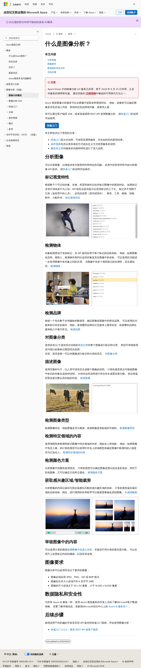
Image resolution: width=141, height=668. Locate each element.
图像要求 (51, 63)
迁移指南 (91, 93)
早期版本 (6, 665)
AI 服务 (59, 33)
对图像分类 (111, 353)
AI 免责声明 (127, 661)
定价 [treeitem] (11, 67)
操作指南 (56, 144)
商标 (79, 665)
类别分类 (83, 345)
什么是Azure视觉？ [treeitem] (18, 55)
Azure (48, 33)
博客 (17, 665)
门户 (120, 12)
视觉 (70, 33)
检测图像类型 (127, 428)
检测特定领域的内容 (74, 452)
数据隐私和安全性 (56, 68)
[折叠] (38, 31)
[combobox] (21, 38)
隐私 (75, 661)
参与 (27, 665)
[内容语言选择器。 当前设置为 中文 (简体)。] (10, 654)
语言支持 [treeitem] (13, 61)
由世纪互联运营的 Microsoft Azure (99, 661)
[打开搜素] (134, 4)
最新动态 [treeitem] (13, 72)
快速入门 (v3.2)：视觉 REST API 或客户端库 (74, 629)
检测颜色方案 (95, 472)
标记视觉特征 (72, 197)
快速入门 (126, 113)
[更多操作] (136, 34)
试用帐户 (131, 12)
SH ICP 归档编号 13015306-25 (16, 661)
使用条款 (69, 665)
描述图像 (85, 378)
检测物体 (55, 266)
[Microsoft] (6, 4)
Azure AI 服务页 (117, 606)
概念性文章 (57, 148)
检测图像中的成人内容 (79, 549)
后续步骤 (51, 72)
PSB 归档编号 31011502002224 (52, 661)
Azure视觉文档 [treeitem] (13, 44)
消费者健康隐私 (51, 665)
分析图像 (51, 59)
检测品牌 (75, 329)
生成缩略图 (131, 492)
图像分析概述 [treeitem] (15, 95)
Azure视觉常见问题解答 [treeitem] (20, 78)
